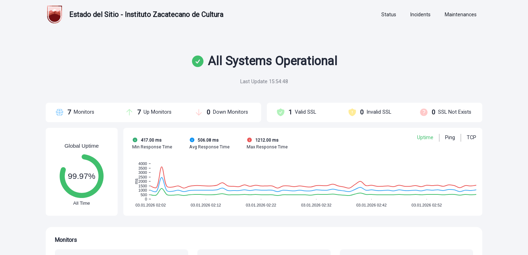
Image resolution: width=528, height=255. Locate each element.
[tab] (389, 14)
